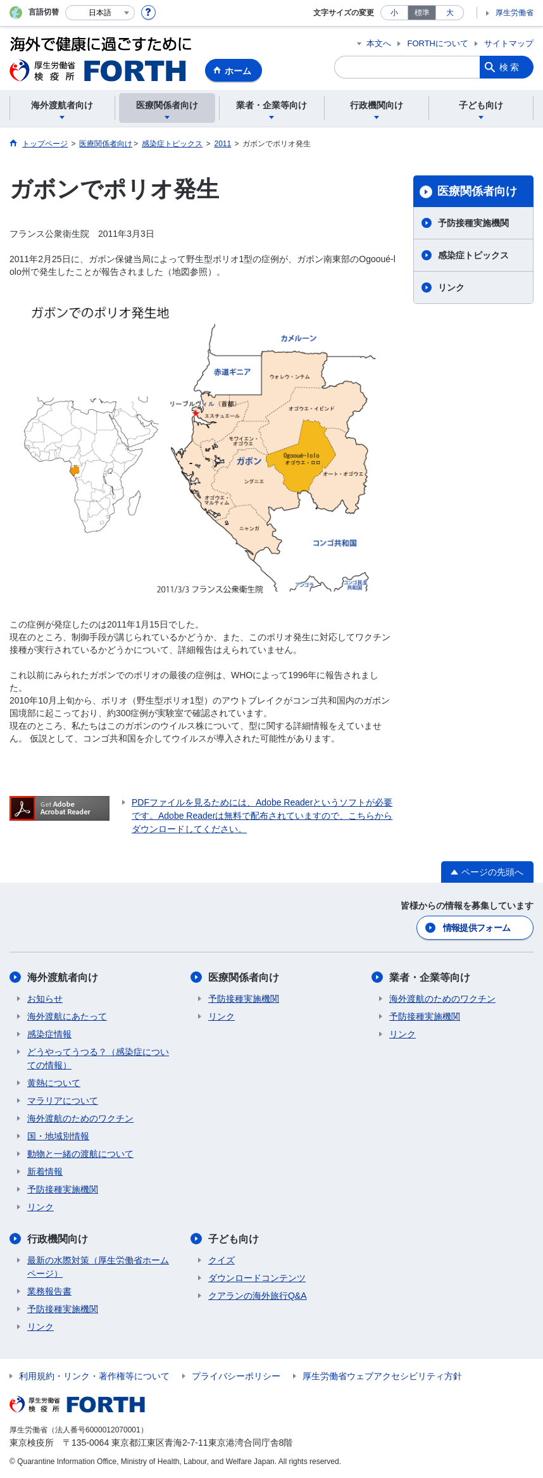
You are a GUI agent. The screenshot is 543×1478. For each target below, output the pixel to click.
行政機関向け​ (57, 1239)
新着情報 (45, 1171)
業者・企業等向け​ (429, 977)
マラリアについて (62, 1101)
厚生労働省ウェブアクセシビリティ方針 (382, 1376)
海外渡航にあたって (67, 1016)
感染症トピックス (473, 255)
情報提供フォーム (476, 928)
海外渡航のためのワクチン (80, 1118)
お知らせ (45, 999)
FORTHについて (437, 43)
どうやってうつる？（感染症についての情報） (98, 1058)
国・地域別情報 (58, 1136)
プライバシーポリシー (236, 1376)
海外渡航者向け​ (62, 977)
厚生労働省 (515, 12)
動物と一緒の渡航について (80, 1154)
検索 (510, 67)
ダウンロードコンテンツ (257, 1278)
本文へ (378, 43)
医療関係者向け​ (477, 191)
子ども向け (233, 1239)
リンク (451, 287)
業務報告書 (49, 1291)
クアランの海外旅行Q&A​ (257, 1296)
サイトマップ (509, 43)
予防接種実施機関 (473, 223)
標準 (422, 12)
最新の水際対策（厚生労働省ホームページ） (98, 1267)
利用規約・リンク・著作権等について (94, 1376)
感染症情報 (49, 1034)
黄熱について (53, 1083)
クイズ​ (221, 1260)
